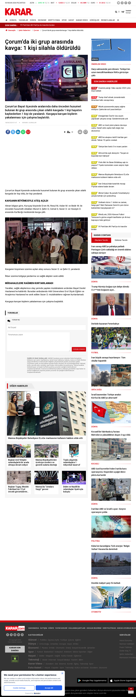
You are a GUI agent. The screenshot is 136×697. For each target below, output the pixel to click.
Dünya (33, 20)
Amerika (54, 644)
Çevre (71, 640)
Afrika (75, 644)
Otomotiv (60, 647)
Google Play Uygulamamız (94, 680)
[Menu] (117, 20)
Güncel (13, 20)
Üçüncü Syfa (53, 640)
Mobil (44, 659)
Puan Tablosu (126, 647)
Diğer (90, 651)
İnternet (52, 659)
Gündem (50, 663)
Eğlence (77, 655)
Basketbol (48, 651)
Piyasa (45, 647)
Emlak (52, 647)
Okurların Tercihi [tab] (101, 240)
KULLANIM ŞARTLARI (76, 628)
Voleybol (59, 651)
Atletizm (68, 651)
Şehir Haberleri (126, 654)
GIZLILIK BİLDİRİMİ (94, 628)
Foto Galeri (34, 667)
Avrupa (62, 644)
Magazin (49, 655)
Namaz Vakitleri (127, 644)
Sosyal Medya (63, 659)
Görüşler (94, 20)
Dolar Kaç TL (125, 650)
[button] (64, 132)
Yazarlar (23, 20)
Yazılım (74, 659)
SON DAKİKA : (11, 25)
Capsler (55, 667)
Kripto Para (54, 20)
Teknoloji (33, 659)
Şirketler (91, 647)
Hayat (71, 20)
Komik (70, 663)
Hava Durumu (126, 640)
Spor (64, 20)
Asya (69, 644)
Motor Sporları (79, 651)
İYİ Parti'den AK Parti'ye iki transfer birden (37, 25)
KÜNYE (51, 628)
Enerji (68, 647)
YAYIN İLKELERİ (61, 628)
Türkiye (63, 640)
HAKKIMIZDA (33, 628)
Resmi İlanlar (108, 20)
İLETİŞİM (43, 628)
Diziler (42, 655)
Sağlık (57, 655)
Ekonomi (42, 20)
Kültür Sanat (67, 655)
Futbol (40, 651)
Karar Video (82, 20)
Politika (43, 640)
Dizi (56, 663)
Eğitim (78, 640)
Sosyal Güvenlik (79, 647)
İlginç (76, 663)
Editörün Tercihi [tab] (121, 240)
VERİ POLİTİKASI (109, 628)
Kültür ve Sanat (82, 667)
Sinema (62, 663)
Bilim (81, 659)
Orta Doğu (44, 644)
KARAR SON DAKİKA (15, 649)
